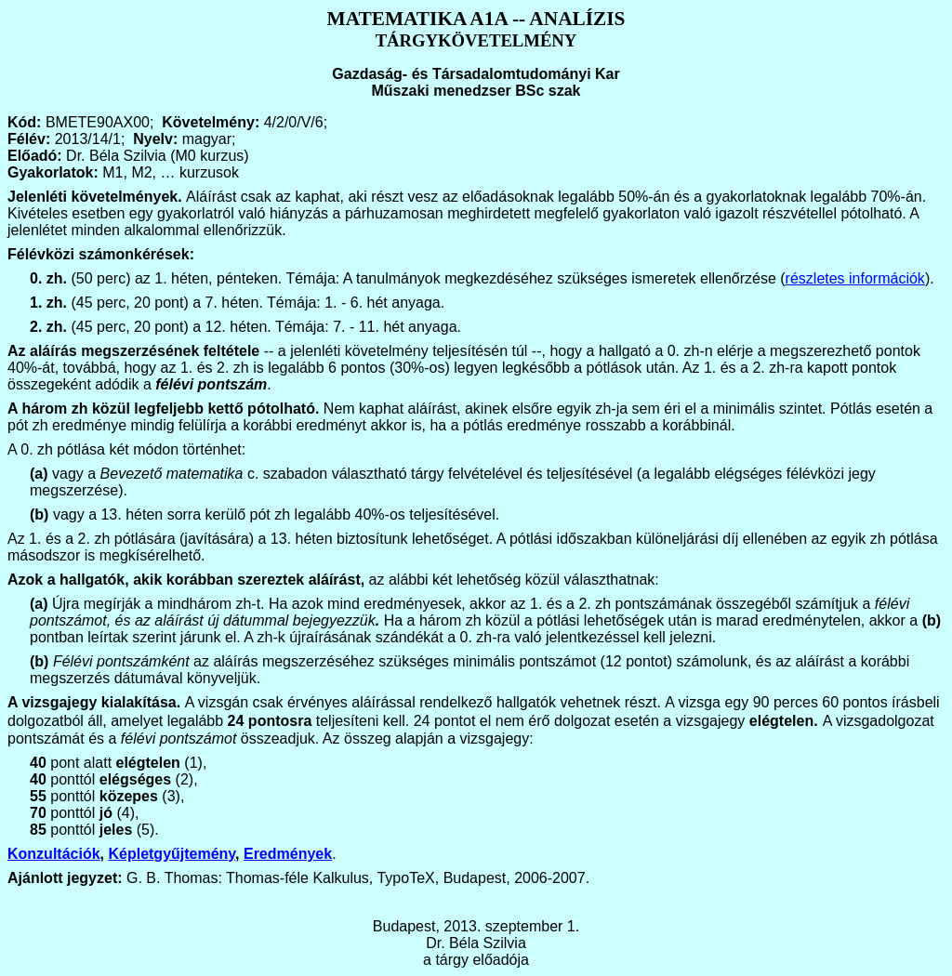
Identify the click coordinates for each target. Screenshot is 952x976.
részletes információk (855, 278)
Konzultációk (53, 854)
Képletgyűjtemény (171, 854)
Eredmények (288, 854)
